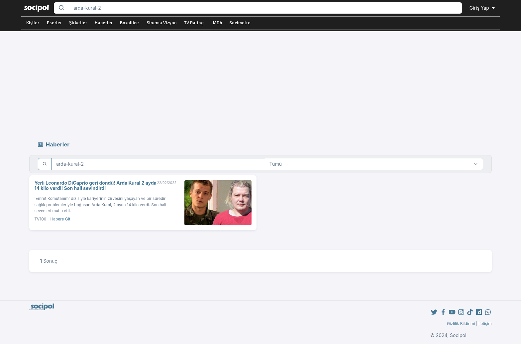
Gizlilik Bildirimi (461, 323)
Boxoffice (129, 23)
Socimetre (240, 23)
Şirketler (78, 23)
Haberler (104, 23)
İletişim (485, 323)
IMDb (216, 23)
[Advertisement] (260, 81)
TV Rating (194, 23)
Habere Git (60, 218)
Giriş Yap (482, 8)
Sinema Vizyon (162, 23)
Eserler (54, 23)
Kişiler (32, 23)
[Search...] (265, 8)
